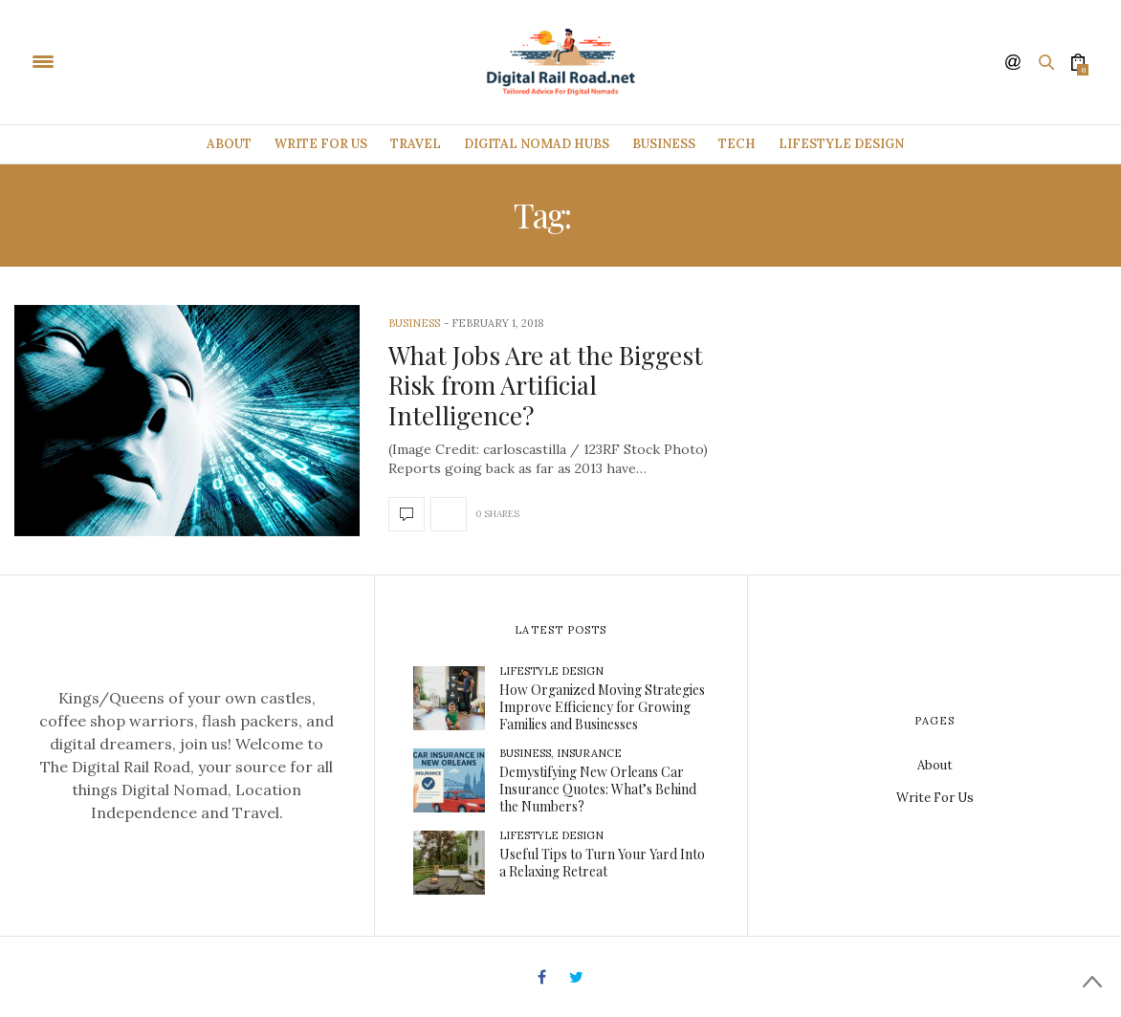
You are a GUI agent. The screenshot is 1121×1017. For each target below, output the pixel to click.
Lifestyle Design (841, 144)
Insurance (589, 753)
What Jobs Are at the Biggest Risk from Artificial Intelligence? (545, 384)
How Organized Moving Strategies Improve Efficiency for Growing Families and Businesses (602, 707)
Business (663, 144)
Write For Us (321, 144)
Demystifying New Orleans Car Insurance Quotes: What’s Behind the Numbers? (597, 789)
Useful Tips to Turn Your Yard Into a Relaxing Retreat (602, 862)
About (229, 144)
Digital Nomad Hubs (536, 144)
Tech (737, 144)
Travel (415, 144)
